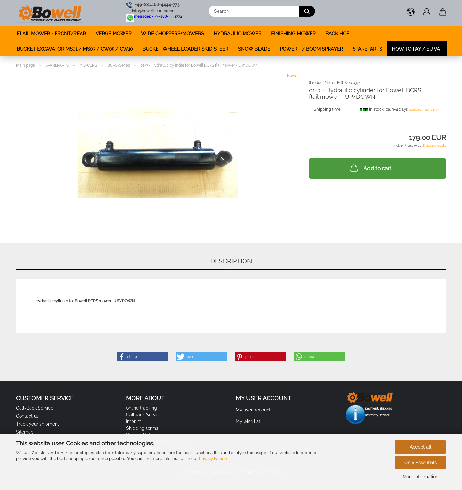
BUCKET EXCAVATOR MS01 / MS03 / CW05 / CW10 (75, 49)
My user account (253, 409)
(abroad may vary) (424, 109)
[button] (411, 13)
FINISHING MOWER (293, 34)
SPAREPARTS (367, 49)
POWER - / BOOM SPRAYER (311, 49)
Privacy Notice (213, 458)
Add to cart (370, 167)
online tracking (141, 408)
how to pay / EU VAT (417, 49)
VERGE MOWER (114, 34)
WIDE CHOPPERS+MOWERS (172, 34)
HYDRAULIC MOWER (237, 34)
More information (420, 476)
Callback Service (143, 414)
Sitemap (25, 432)
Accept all (420, 447)
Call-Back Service (34, 408)
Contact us (27, 416)
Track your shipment (37, 424)
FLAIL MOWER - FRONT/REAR (51, 34)
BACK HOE (337, 34)
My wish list (248, 421)
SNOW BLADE (254, 49)
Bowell (293, 75)
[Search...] (307, 11)
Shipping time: (327, 109)
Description (231, 261)
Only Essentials (420, 462)
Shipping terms (142, 428)
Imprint (133, 421)
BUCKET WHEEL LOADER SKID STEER (185, 49)
